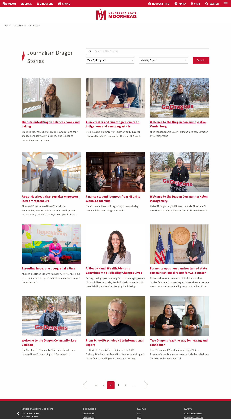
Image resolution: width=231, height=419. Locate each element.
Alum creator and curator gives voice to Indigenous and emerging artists (112, 124)
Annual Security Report (193, 413)
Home (7, 25)
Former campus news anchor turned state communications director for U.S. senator (178, 270)
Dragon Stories (20, 25)
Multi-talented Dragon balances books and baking (51, 124)
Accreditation (88, 413)
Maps (139, 413)
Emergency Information (193, 417)
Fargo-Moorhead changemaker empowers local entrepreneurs (50, 198)
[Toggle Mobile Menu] (226, 3)
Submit (201, 60)
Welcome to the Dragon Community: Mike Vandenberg (178, 124)
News (139, 417)
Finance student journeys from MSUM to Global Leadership (113, 198)
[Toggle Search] (212, 3)
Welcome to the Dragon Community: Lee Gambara (49, 342)
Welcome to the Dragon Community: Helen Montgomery (179, 198)
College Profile (88, 417)
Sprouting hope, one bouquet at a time (48, 268)
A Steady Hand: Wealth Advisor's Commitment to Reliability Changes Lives (114, 270)
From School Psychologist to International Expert (114, 342)
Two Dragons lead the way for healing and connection (179, 342)
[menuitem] (9, 3)
